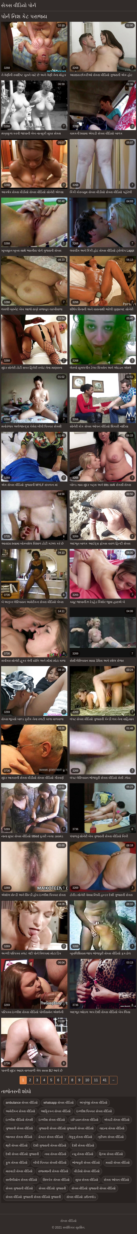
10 (87, 1080)
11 (96, 1080)
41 (105, 1080)
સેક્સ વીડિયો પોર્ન (18, 5)
